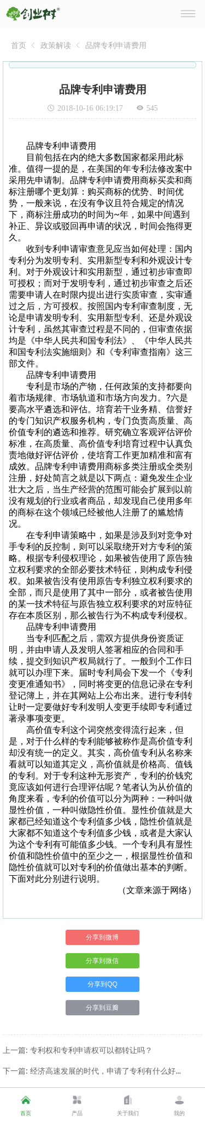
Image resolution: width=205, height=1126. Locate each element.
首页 (18, 45)
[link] (18, 45)
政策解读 (55, 45)
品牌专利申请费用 (116, 45)
